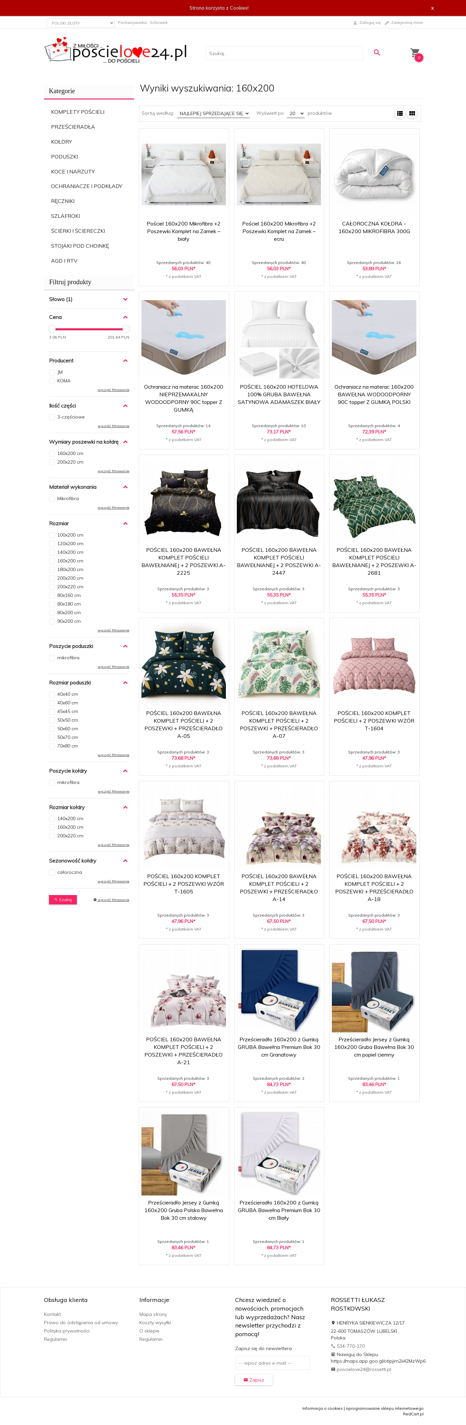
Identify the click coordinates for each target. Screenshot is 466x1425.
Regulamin (55, 1339)
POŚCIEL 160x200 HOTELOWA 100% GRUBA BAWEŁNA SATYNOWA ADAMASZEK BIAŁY (279, 394)
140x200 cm (70, 552)
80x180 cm (69, 604)
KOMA (64, 381)
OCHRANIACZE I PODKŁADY (86, 186)
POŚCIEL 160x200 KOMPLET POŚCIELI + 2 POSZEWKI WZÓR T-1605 (183, 884)
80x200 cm (69, 612)
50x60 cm (67, 729)
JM (60, 372)
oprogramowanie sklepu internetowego (385, 1408)
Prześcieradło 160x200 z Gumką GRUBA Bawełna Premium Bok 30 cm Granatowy (279, 1047)
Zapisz (253, 1380)
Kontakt (52, 1314)
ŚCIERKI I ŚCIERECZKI (78, 230)
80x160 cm (69, 595)
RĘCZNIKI (63, 201)
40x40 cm (67, 694)
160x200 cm (70, 453)
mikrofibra (68, 658)
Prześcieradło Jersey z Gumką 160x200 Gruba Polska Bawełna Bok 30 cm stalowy (183, 1210)
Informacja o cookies (322, 1408)
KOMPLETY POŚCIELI (77, 111)
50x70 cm (67, 737)
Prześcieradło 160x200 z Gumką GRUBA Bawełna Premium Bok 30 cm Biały (279, 1210)
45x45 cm (67, 711)
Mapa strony (153, 1314)
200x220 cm (70, 462)
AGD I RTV (64, 260)
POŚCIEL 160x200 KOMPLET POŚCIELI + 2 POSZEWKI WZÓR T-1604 (374, 721)
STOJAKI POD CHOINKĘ (80, 245)
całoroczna (69, 872)
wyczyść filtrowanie (113, 390)
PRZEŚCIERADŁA (73, 126)
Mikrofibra (68, 498)
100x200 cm (70, 535)
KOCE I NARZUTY (73, 171)
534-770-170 (348, 1346)
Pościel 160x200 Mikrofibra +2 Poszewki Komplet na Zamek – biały (184, 231)
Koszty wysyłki (155, 1323)
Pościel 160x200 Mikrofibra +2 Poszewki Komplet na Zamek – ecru (279, 231)
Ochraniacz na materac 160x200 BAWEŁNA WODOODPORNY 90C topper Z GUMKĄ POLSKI (374, 394)
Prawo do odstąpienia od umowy (81, 1323)
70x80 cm (67, 746)
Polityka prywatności (66, 1331)
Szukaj (63, 899)
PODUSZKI (64, 156)
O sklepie (149, 1331)
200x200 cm (70, 578)
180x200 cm (70, 569)
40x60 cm (67, 703)
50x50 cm (67, 720)
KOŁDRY (61, 141)
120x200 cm (70, 544)
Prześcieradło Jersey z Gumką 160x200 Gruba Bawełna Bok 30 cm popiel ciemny (374, 1047)
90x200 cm (69, 621)
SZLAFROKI (65, 216)
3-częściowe (71, 417)
